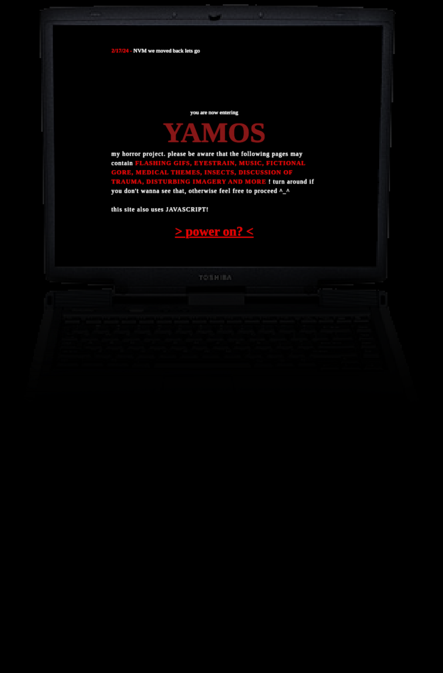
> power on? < (214, 231)
